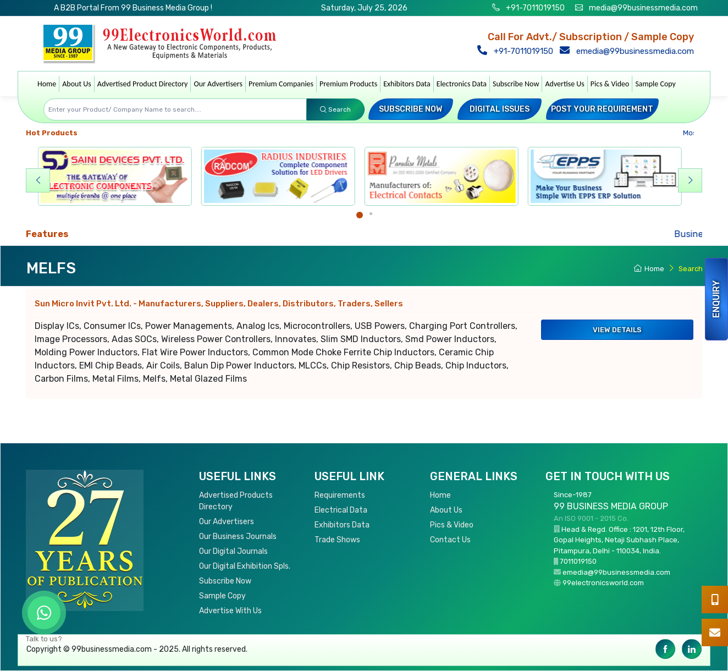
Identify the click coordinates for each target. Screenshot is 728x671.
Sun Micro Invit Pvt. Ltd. (219, 304)
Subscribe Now (516, 84)
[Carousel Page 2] (370, 213)
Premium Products (348, 84)
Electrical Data (341, 510)
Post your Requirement (602, 109)
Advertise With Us (230, 610)
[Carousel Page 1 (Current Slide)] (359, 215)
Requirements (340, 495)
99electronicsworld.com (603, 583)
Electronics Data (462, 84)
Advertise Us (564, 84)
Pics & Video (610, 84)
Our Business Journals (238, 536)
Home (46, 84)
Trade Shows (337, 539)
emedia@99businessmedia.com (629, 51)
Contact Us (450, 539)
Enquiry (716, 299)
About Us (76, 84)
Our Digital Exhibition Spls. (244, 566)
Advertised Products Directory (236, 501)
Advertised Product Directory (142, 84)
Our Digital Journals (233, 551)
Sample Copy (655, 84)
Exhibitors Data (407, 84)
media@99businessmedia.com (643, 8)
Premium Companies (281, 84)
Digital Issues (500, 109)
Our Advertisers (218, 84)
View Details (617, 330)
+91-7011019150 (534, 8)
